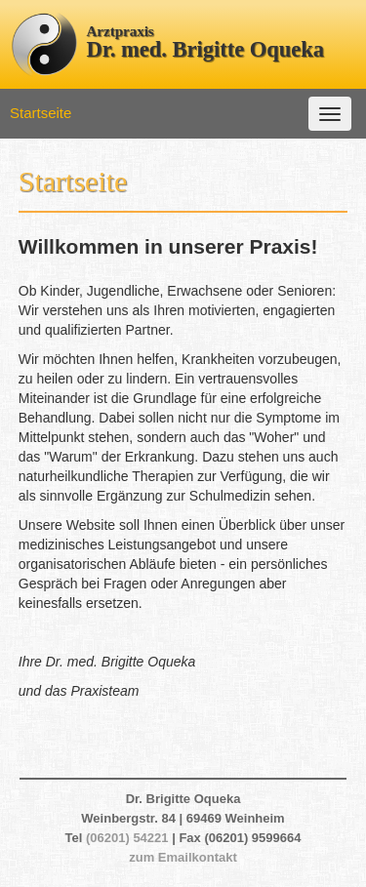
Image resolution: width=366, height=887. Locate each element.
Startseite (40, 112)
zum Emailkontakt (183, 857)
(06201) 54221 (127, 837)
